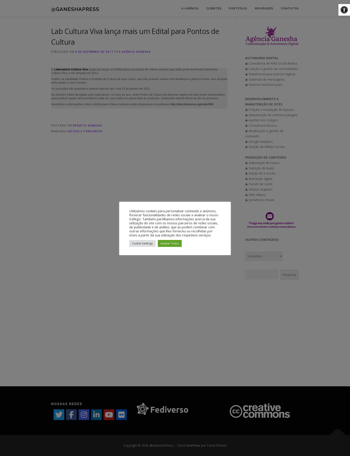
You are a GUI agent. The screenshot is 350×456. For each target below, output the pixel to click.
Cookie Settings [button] (142, 243)
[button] (344, 10)
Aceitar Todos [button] (169, 243)
